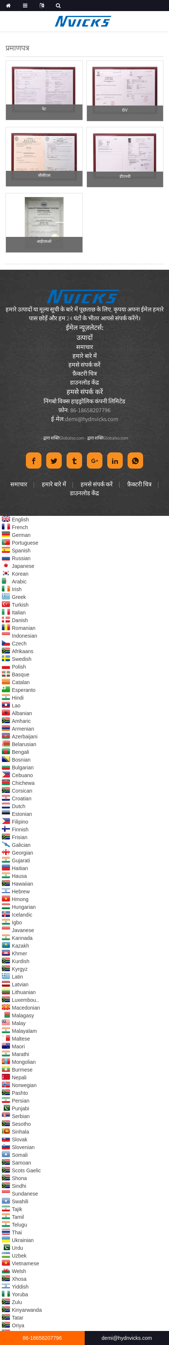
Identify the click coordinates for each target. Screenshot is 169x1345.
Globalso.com (72, 438)
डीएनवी (125, 176)
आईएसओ (44, 241)
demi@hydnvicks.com (91, 419)
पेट (44, 109)
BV (125, 110)
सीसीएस (44, 175)
